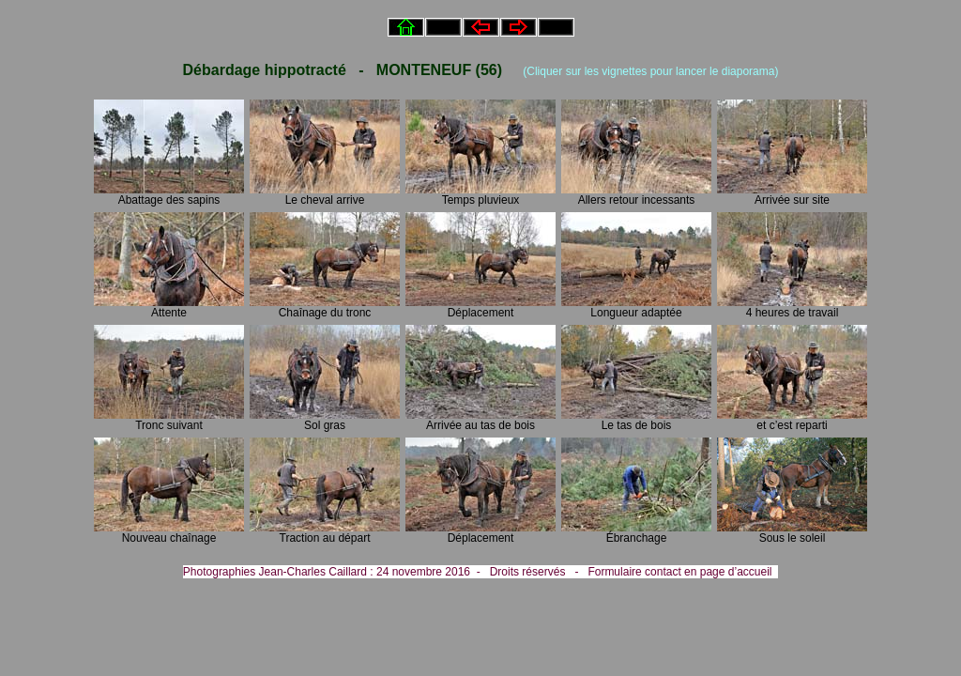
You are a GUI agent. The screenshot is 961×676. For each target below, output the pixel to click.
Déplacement (480, 307)
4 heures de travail (792, 307)
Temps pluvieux (480, 195)
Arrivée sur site (792, 195)
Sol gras (325, 420)
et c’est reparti (792, 420)
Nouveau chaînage (169, 533)
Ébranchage (636, 533)
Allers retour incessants (636, 195)
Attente (169, 307)
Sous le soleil (792, 533)
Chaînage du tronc (325, 307)
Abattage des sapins (169, 195)
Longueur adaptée (636, 307)
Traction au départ (325, 533)
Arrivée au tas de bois (480, 420)
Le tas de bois (636, 420)
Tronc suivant (169, 420)
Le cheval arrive (325, 195)
